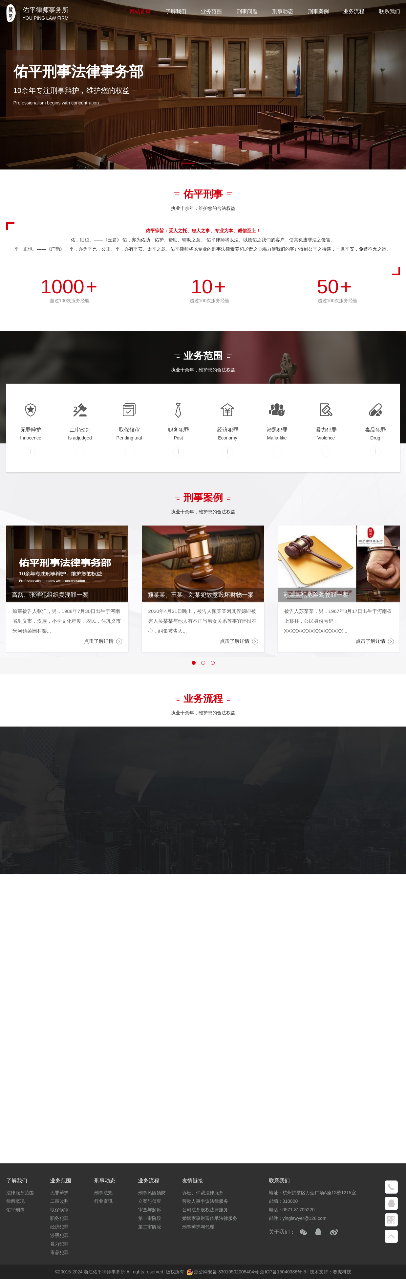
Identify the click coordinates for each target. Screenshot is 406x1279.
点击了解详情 (103, 641)
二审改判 (59, 1201)
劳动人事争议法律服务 (205, 1201)
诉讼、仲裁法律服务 (203, 1192)
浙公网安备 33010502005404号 (222, 1271)
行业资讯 (103, 1201)
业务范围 (211, 11)
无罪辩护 (59, 1192)
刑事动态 (282, 11)
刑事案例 (318, 11)
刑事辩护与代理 (198, 1226)
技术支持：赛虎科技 (330, 1271)
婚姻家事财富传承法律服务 (209, 1218)
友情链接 (192, 1180)
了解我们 (175, 11)
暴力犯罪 (59, 1243)
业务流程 (353, 11)
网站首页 (140, 11)
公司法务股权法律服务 (205, 1209)
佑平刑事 (15, 1209)
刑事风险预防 (152, 1192)
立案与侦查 (149, 1201)
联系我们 (389, 11)
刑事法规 (103, 1192)
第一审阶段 (149, 1218)
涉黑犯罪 (59, 1235)
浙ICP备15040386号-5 (283, 1271)
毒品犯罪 (59, 1252)
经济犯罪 (59, 1226)
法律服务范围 (20, 1192)
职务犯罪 (59, 1218)
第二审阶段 (149, 1226)
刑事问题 (247, 11)
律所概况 (15, 1201)
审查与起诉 (149, 1209)
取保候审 (59, 1209)
